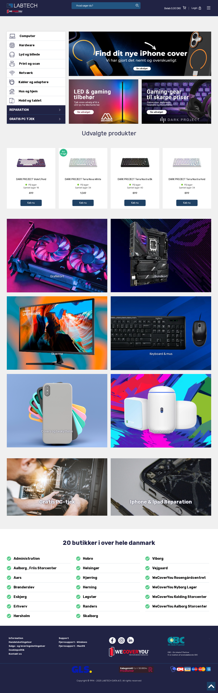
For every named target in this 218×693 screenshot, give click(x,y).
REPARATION (34, 110)
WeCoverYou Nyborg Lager (171, 587)
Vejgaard (156, 568)
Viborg (154, 558)
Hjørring (86, 578)
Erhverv (17, 606)
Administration (23, 558)
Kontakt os (15, 654)
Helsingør (87, 568)
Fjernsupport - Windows (73, 642)
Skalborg (87, 616)
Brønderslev (20, 587)
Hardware (34, 45)
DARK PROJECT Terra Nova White (83, 179)
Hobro (84, 558)
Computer (34, 36)
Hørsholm (18, 616)
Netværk (34, 73)
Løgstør (86, 597)
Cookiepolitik (16, 650)
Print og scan (34, 63)
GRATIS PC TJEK (34, 119)
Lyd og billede (34, 54)
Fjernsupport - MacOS (72, 646)
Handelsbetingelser (20, 642)
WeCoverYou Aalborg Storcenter (176, 606)
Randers (86, 606)
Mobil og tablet (34, 100)
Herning (86, 587)
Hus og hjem (34, 91)
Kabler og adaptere (34, 82)
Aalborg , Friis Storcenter (32, 568)
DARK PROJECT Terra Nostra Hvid (187, 179)
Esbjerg (17, 597)
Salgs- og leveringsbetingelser (27, 646)
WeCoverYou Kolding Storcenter (175, 597)
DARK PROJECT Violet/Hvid (31, 179)
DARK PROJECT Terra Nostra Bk (135, 179)
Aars (14, 578)
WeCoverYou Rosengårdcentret (175, 578)
